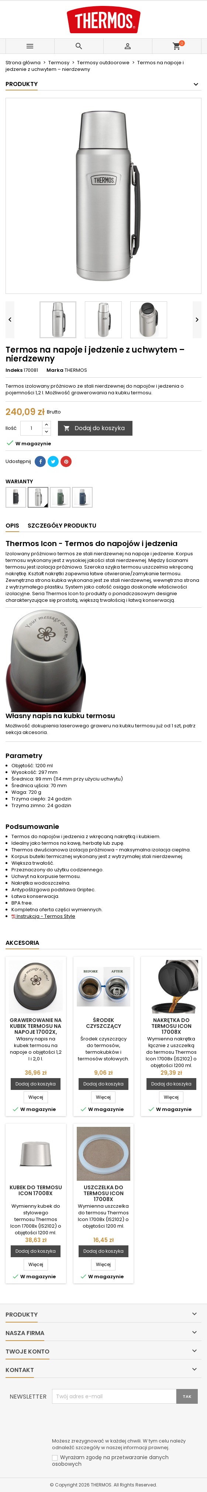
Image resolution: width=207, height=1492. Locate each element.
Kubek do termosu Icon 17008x (36, 1190)
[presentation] (108, 1421)
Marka (54, 370)
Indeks (14, 370)
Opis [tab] (12, 525)
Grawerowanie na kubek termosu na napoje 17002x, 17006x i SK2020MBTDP (36, 1031)
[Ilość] (31, 428)
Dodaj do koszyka (94, 428)
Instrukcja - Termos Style (43, 916)
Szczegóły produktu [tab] (62, 525)
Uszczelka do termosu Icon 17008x (103, 1193)
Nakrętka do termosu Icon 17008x (171, 1026)
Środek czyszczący (103, 1023)
